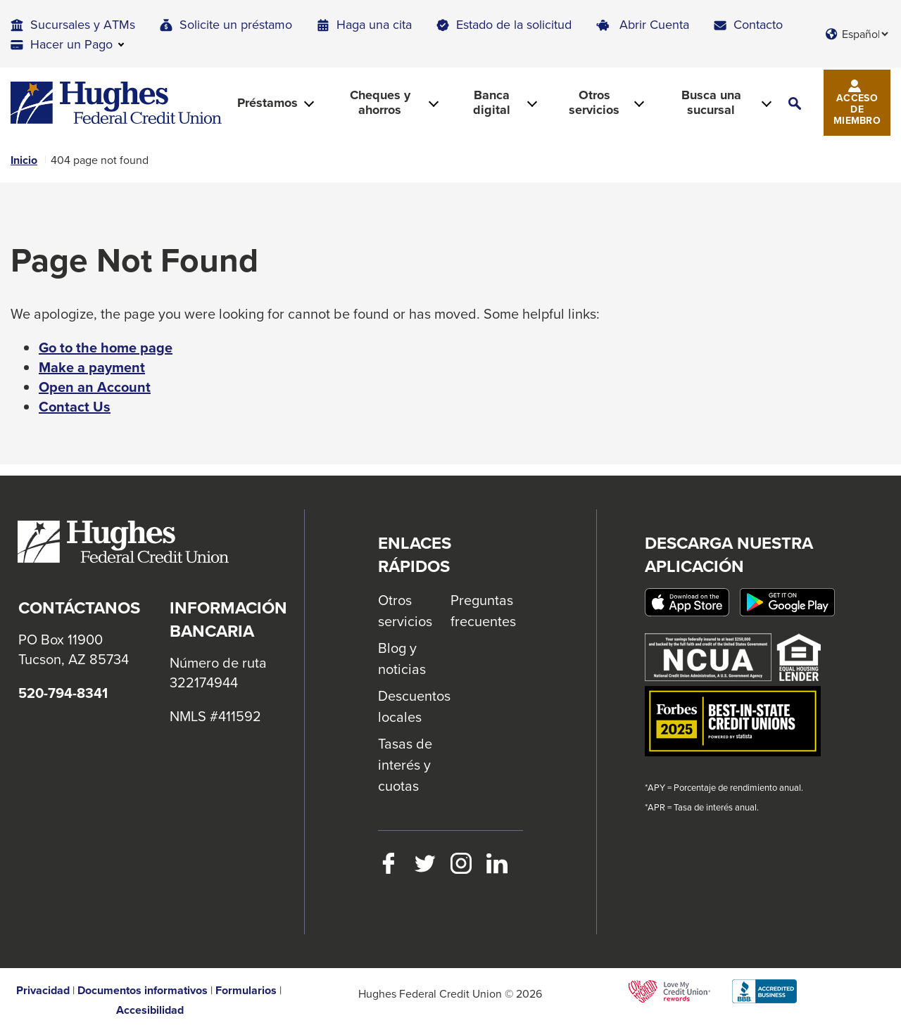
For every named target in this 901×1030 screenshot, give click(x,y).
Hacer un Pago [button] (71, 44)
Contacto (758, 24)
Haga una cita (374, 24)
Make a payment (92, 367)
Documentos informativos (142, 990)
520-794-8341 (63, 693)
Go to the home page (105, 347)
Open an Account (95, 387)
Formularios (246, 990)
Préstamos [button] (267, 103)
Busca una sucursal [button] (711, 102)
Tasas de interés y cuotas (405, 764)
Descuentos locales (414, 706)
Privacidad (43, 990)
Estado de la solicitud (514, 24)
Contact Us (75, 407)
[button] (794, 103)
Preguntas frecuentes (483, 610)
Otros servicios (405, 610)
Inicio (24, 160)
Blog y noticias (402, 658)
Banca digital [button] (491, 102)
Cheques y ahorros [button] (380, 102)
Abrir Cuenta (654, 24)
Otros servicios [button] (594, 102)
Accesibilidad (150, 1010)
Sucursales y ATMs (82, 24)
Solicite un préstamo (235, 24)
